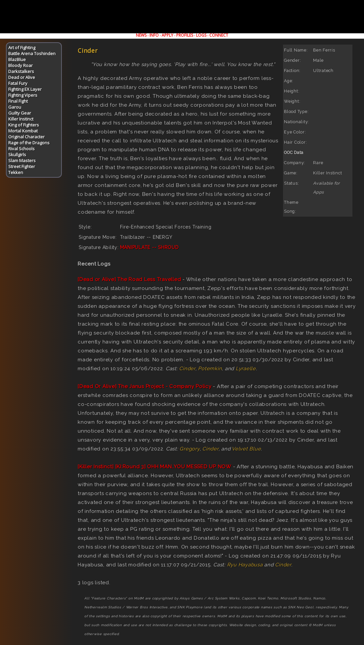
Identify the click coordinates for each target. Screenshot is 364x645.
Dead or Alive (21, 77)
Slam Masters (22, 160)
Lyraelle (246, 369)
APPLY (167, 35)
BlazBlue (17, 59)
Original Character (26, 137)
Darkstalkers (21, 71)
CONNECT (218, 35)
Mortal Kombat (23, 131)
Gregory (189, 449)
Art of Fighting (21, 48)
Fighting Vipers (22, 95)
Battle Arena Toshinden (32, 53)
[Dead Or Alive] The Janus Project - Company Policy (145, 386)
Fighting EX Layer (25, 89)
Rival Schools (21, 149)
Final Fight (18, 101)
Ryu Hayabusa (245, 565)
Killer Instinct (20, 119)
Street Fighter (21, 166)
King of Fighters (23, 125)
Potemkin (210, 369)
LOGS (201, 35)
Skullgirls (17, 155)
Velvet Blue (246, 449)
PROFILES (184, 35)
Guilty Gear (19, 113)
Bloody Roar (20, 65)
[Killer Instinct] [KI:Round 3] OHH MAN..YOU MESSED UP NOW (154, 467)
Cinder (187, 369)
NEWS (141, 35)
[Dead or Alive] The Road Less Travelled (129, 279)
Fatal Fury (17, 83)
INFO (154, 35)
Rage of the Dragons (29, 143)
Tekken (15, 172)
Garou (14, 107)
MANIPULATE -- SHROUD (149, 247)
